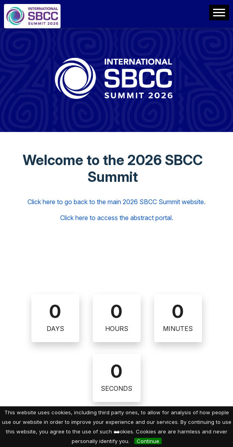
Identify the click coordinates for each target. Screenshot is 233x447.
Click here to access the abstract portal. (116, 218)
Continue (148, 441)
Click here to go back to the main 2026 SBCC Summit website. (116, 202)
